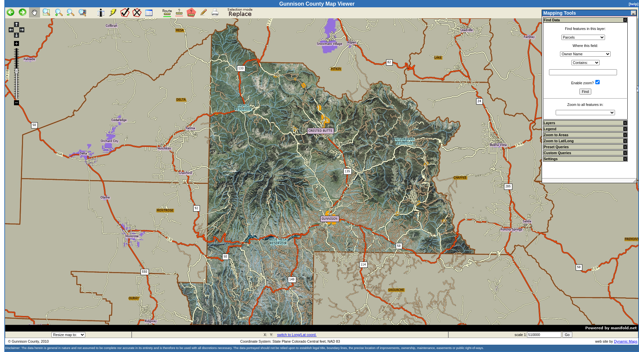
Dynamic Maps (625, 341)
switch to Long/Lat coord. (296, 335)
